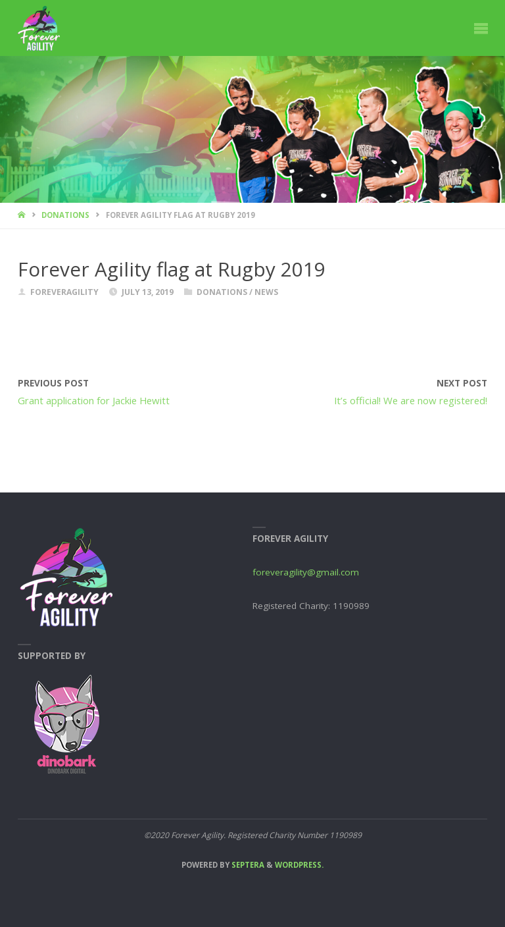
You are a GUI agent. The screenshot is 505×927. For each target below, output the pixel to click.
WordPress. (299, 865)
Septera (246, 865)
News (266, 292)
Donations (65, 215)
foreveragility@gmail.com (305, 572)
